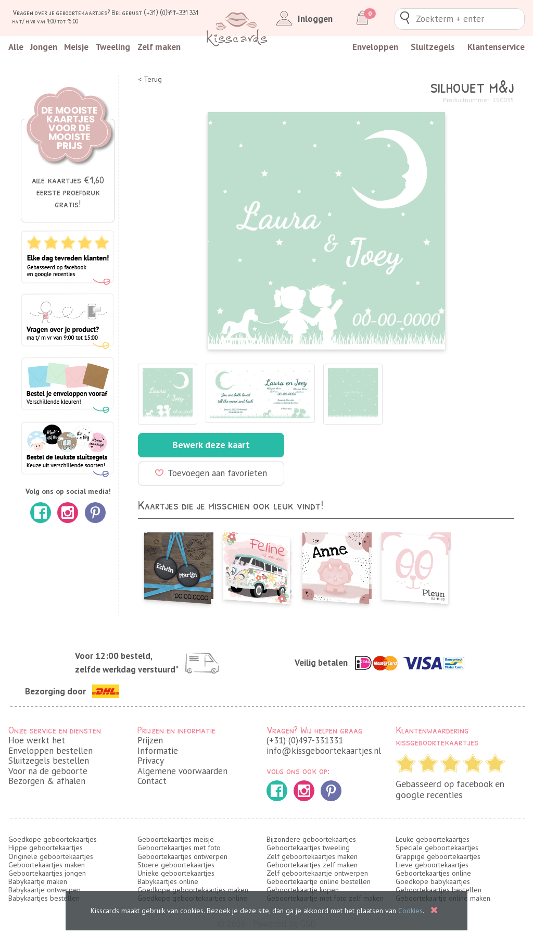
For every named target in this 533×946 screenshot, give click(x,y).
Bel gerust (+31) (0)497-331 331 (154, 12)
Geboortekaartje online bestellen (318, 881)
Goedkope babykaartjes (433, 881)
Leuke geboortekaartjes (432, 839)
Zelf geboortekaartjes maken (312, 856)
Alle (15, 47)
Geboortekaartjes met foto (179, 847)
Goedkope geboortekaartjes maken (192, 889)
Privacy (150, 760)
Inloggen (302, 18)
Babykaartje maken (37, 881)
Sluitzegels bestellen (48, 760)
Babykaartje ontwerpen (44, 889)
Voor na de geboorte (47, 771)
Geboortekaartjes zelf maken (312, 864)
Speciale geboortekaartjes (437, 847)
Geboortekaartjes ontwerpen (182, 856)
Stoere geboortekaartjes (175, 864)
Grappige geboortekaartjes (438, 856)
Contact (152, 781)
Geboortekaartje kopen (302, 889)
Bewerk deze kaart (211, 445)
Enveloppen (375, 47)
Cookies (410, 910)
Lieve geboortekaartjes (432, 864)
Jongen (43, 47)
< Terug (150, 79)
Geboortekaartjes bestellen (438, 889)
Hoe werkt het (36, 740)
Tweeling (112, 47)
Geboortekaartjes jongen (47, 873)
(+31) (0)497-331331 (304, 740)
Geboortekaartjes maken (46, 864)
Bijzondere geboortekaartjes (311, 839)
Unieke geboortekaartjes (175, 873)
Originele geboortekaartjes (50, 856)
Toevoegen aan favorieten (211, 473)
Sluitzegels (433, 47)
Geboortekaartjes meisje (175, 839)
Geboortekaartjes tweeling (308, 847)
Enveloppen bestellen (50, 750)
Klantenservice (496, 47)
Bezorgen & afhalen (46, 781)
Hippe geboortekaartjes (45, 847)
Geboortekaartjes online (433, 873)
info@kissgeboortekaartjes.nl (323, 750)
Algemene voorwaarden (182, 771)
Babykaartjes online (167, 881)
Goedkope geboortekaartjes (52, 839)
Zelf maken (159, 47)
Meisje (76, 47)
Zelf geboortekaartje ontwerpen (317, 873)
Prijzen (150, 740)
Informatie (157, 750)
